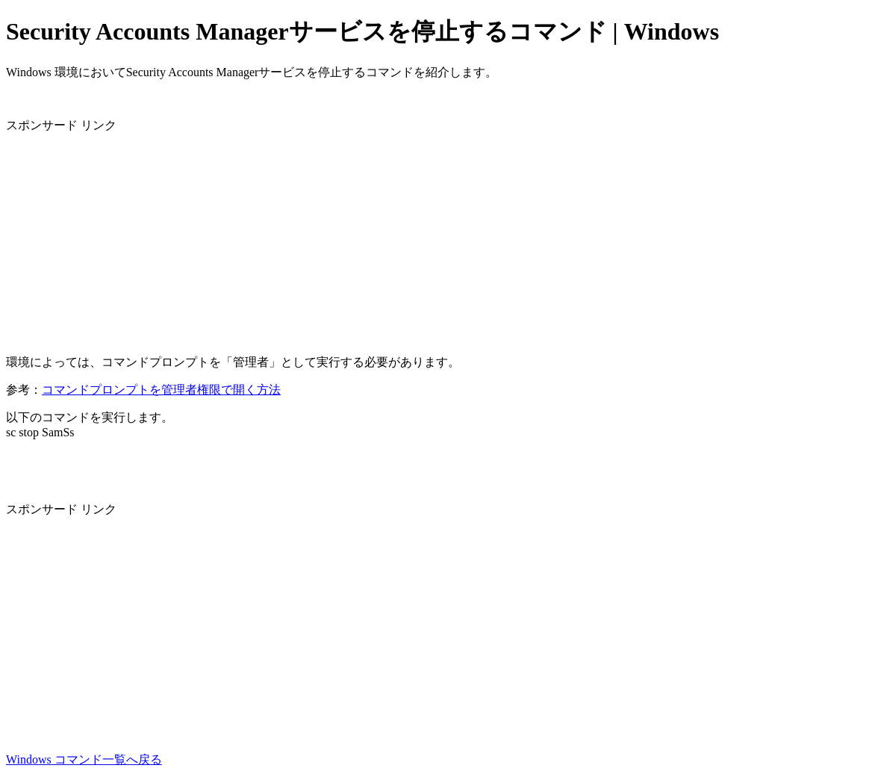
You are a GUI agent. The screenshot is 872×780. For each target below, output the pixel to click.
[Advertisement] (436, 238)
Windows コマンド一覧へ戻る (84, 759)
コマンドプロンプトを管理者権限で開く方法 (161, 389)
